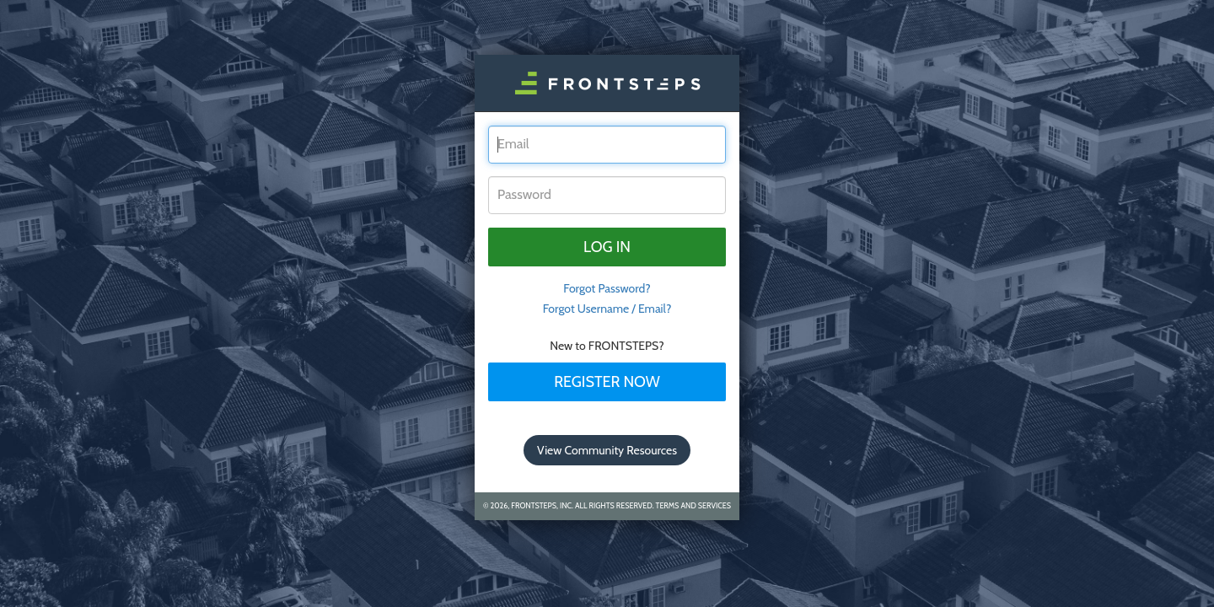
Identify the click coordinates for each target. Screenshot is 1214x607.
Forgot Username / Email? (607, 308)
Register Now (607, 382)
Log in (607, 247)
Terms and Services (693, 505)
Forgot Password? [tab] (607, 288)
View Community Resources (607, 450)
